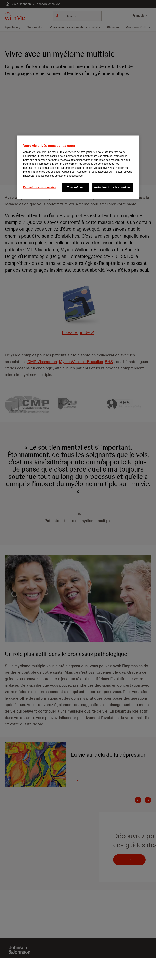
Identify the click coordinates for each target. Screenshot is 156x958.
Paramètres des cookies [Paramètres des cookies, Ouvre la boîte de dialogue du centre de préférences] (39, 187)
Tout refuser (75, 187)
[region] (78, 167)
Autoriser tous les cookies (112, 187)
